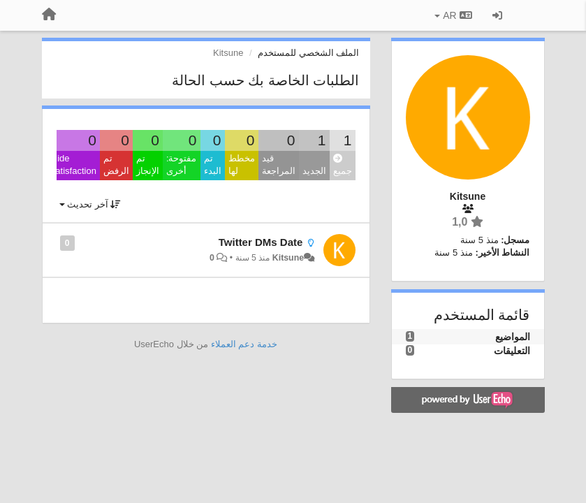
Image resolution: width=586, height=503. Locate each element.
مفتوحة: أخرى (181, 165)
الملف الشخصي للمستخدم (308, 53)
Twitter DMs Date (261, 242)
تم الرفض (116, 165)
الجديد (314, 171)
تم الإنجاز (147, 165)
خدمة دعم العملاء (244, 344)
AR (452, 15)
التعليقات (512, 350)
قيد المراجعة (278, 165)
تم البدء (212, 165)
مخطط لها (241, 165)
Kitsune (288, 258)
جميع (342, 165)
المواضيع (512, 336)
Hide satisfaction (73, 165)
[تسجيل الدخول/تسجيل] (497, 15)
